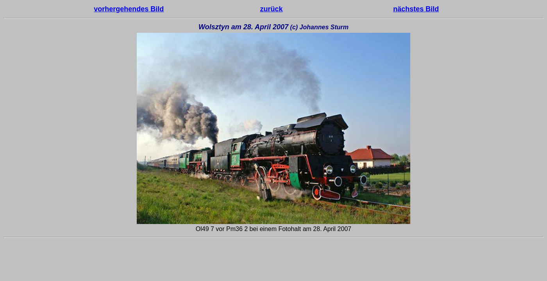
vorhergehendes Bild (129, 9)
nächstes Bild (416, 9)
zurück (271, 9)
